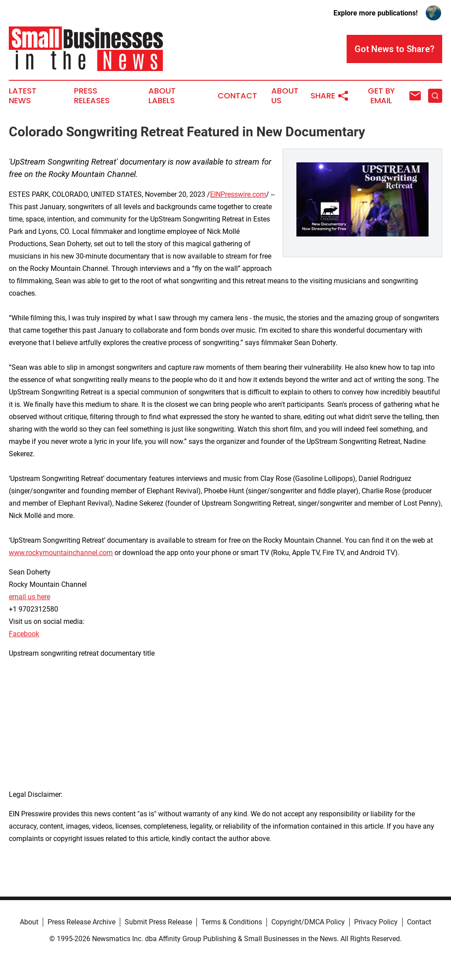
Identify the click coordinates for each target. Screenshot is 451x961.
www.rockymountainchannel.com (61, 552)
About (29, 922)
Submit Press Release (158, 922)
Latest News (23, 95)
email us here (29, 597)
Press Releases (92, 95)
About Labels (162, 95)
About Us (285, 95)
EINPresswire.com (238, 194)
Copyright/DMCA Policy (308, 922)
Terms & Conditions (231, 922)
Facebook (24, 634)
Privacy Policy (376, 922)
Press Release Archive (81, 922)
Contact (237, 96)
